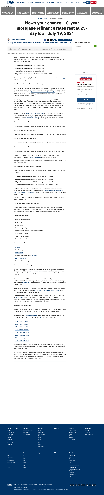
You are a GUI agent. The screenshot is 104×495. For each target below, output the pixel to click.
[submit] (95, 46)
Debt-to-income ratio (21, 258)
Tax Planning (10, 444)
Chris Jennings (16, 39)
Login (87, 2)
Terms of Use (88, 104)
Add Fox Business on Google (65, 39)
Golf (24, 465)
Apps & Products (73, 476)
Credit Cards (10, 434)
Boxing (24, 462)
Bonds (39, 437)
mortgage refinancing (32, 315)
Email (56, 40)
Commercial (87, 432)
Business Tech (11, 460)
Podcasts (78, 2)
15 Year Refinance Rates (22, 327)
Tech (67, 2)
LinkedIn (84, 485)
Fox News (71, 470)
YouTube (79, 485)
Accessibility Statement (74, 469)
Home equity (19, 252)
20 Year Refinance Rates (22, 324)
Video (72, 2)
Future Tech (10, 464)
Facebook (45, 40)
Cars (70, 435)
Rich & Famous (72, 432)
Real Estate (60, 2)
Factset (50, 486)
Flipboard (81, 485)
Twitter (48, 40)
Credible (22, 39)
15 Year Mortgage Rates (22, 338)
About (71, 453)
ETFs (39, 439)
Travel (70, 434)
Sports (25, 453)
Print (53, 40)
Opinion (40, 453)
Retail (39, 444)
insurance (22, 297)
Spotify (92, 485)
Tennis (24, 467)
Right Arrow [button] (101, 11)
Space (9, 467)
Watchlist (45, 2)
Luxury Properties (89, 434)
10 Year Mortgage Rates (22, 340)
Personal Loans (11, 435)
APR (41, 317)
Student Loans (11, 432)
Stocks (39, 430)
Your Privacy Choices (32, 484)
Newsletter (90, 485)
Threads (51, 40)
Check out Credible (35, 157)
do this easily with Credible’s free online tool (46, 290)
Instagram (76, 485)
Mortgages (10, 430)
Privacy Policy (81, 104)
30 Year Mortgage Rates (22, 332)
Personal (87, 430)
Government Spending (28, 430)
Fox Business (11, 2)
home (17, 297)
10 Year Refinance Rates (22, 329)
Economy (30, 2)
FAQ (70, 462)
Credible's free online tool (32, 117)
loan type (34, 255)
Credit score (18, 247)
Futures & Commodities (43, 435)
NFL (24, 455)
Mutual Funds (41, 448)
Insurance (10, 439)
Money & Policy (26, 432)
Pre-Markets (41, 446)
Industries (40, 442)
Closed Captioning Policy (74, 467)
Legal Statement (24, 487)
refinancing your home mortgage (34, 113)
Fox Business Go (72, 474)
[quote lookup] (84, 46)
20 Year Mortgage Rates (22, 335)
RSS (87, 485)
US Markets (41, 432)
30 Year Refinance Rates (22, 321)
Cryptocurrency (41, 434)
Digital (9, 455)
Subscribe (86, 100)
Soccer (24, 464)
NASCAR (25, 460)
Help (40, 484)
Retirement (10, 442)
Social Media (10, 457)
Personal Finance (20, 2)
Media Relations (72, 464)
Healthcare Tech (11, 462)
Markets (37, 2)
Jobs (70, 457)
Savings (9, 437)
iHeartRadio (95, 485)
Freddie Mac (25, 282)
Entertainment (72, 430)
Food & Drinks (72, 439)
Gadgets (9, 458)
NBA (24, 457)
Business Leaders (42, 441)
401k (9, 441)
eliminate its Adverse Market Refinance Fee (43, 92)
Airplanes (71, 437)
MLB (24, 458)
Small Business (26, 434)
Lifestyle (51, 2)
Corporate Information (74, 465)
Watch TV (93, 2)
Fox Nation (71, 472)
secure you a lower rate (36, 271)
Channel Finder (72, 455)
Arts (70, 441)
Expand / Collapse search (84, 2)
